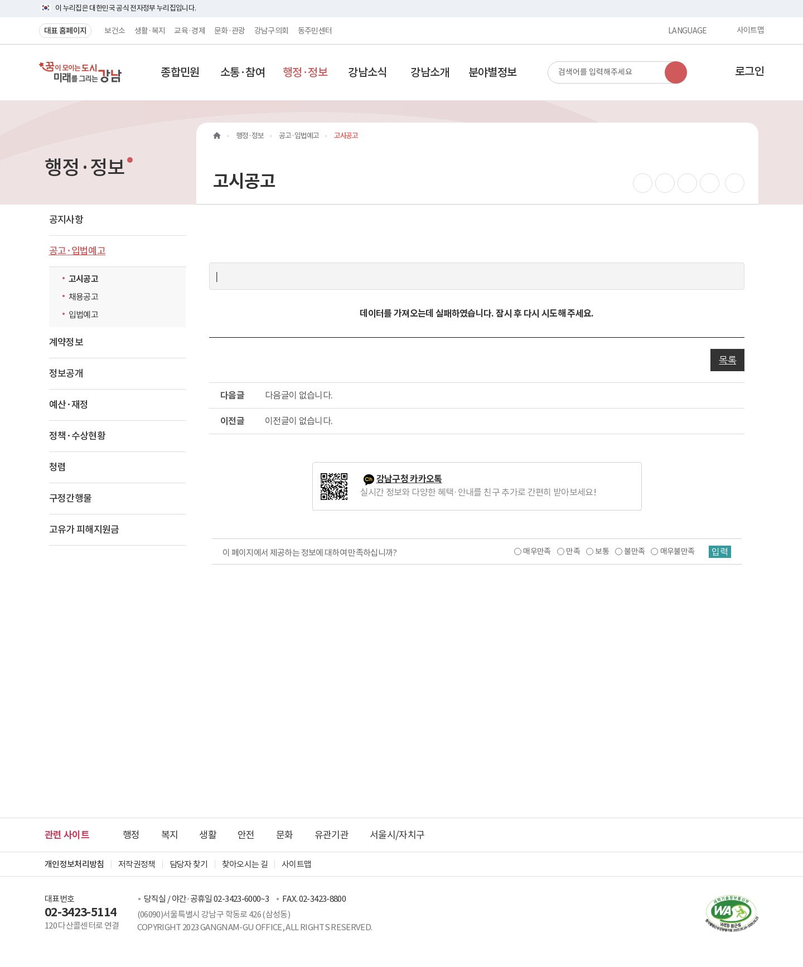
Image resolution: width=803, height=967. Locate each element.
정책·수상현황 (77, 436)
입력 (720, 551)
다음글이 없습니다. (299, 395)
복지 (169, 835)
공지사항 (66, 219)
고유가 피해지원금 (84, 529)
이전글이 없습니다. (299, 420)
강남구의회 (271, 31)
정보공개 (66, 373)
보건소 (114, 31)
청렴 (57, 467)
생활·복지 (150, 31)
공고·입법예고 (77, 251)
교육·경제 (189, 31)
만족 (573, 551)
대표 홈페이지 (65, 31)
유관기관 (332, 835)
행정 (131, 835)
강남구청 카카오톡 (409, 479)
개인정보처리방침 (74, 864)
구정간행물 (70, 498)
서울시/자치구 (397, 835)
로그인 (749, 71)
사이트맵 (750, 30)
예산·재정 (69, 405)
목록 (727, 360)
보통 (602, 551)
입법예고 (83, 314)
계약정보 (66, 342)
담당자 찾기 (189, 864)
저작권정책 (137, 864)
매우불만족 (677, 551)
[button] (180, 72)
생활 (207, 835)
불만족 (634, 551)
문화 (284, 835)
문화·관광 (229, 31)
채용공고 (83, 296)
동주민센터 (315, 31)
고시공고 (83, 279)
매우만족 (536, 551)
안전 (246, 835)
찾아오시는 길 (245, 864)
